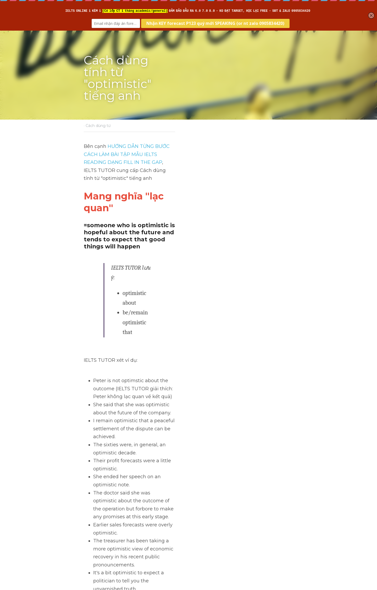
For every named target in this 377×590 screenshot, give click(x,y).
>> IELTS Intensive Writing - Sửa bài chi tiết (134, 424)
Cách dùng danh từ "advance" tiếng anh (130, 502)
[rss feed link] (290, 530)
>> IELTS (94, 448)
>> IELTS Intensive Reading (115, 440)
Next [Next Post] (197, 491)
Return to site (99, 530)
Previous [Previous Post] (94, 491)
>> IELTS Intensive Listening (116, 432)
